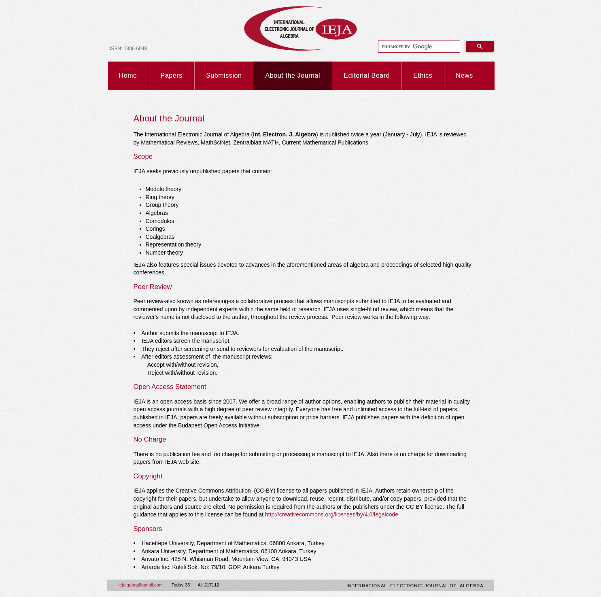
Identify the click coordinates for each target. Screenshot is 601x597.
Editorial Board (367, 75)
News (464, 75)
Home (128, 75)
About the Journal (293, 75)
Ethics (422, 75)
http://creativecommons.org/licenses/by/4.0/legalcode (331, 514)
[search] (418, 46)
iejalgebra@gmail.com (141, 584)
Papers (172, 75)
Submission (224, 75)
